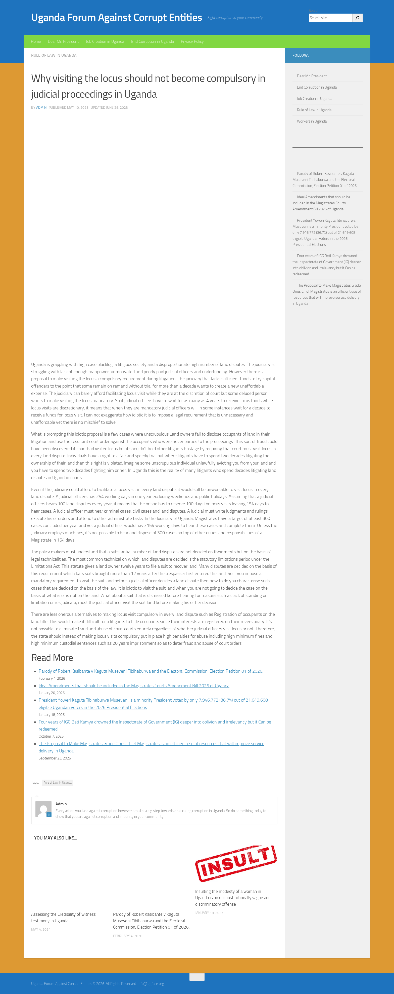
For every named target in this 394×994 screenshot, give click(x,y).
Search (314, 10)
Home (36, 41)
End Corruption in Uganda (152, 41)
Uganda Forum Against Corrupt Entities (116, 17)
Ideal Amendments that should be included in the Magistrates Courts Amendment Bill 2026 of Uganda (134, 686)
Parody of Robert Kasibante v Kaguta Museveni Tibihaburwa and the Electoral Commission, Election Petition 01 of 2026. (151, 671)
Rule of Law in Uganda (54, 55)
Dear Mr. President (63, 41)
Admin (41, 107)
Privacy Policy (192, 41)
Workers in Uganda (312, 121)
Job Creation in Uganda (105, 41)
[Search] (357, 18)
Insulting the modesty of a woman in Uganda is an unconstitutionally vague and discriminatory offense (233, 898)
